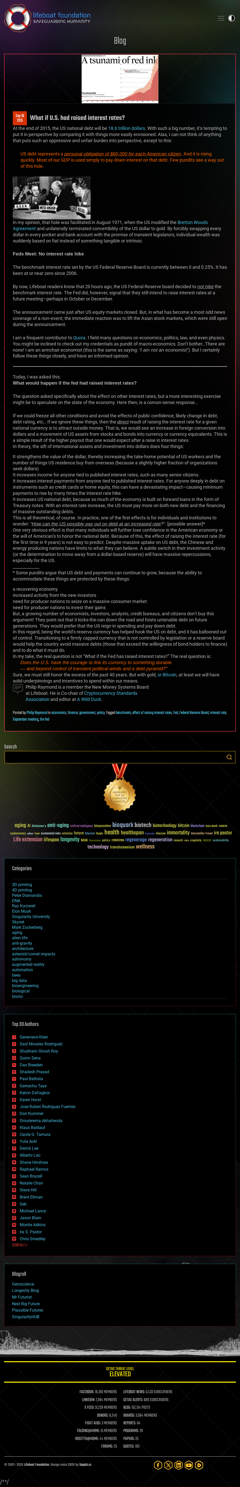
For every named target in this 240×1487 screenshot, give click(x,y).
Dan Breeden (31, 1065)
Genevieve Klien (34, 1037)
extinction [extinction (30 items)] (67, 833)
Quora (79, 337)
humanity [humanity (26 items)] (150, 833)
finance (73, 713)
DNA (16, 900)
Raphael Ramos (34, 1169)
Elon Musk (21, 911)
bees (16, 975)
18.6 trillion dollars (126, 128)
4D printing (22, 890)
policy (101, 713)
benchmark (123, 713)
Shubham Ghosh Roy (39, 1051)
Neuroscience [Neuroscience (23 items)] (95, 841)
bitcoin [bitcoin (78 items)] (183, 826)
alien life (19, 937)
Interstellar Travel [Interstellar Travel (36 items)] (202, 834)
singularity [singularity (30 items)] (196, 840)
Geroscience (23, 1284)
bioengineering (25, 985)
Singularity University (31, 916)
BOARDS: (129, 1415)
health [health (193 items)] (111, 832)
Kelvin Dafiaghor (35, 1092)
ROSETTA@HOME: (87, 1439)
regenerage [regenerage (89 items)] (136, 840)
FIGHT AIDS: (93, 1423)
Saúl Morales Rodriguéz (41, 1044)
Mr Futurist (22, 1297)
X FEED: (89, 1407)
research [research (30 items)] (178, 840)
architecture (22, 948)
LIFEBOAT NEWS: (134, 1392)
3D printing (22, 884)
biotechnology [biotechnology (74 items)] (165, 826)
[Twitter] (168, 1465)
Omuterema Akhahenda (41, 1120)
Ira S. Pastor (31, 1231)
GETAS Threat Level (120, 1373)
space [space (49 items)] (207, 840)
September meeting (25, 719)
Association (37, 699)
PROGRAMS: (131, 1431)
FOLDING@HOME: (88, 1431)
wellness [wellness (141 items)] (145, 847)
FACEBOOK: (87, 1392)
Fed (175, 713)
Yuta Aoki (28, 1141)
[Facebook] (158, 1465)
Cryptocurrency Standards (110, 693)
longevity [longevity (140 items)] (70, 839)
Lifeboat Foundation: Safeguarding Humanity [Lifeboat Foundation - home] (107, 18)
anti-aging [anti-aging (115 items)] (58, 825)
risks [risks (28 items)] (186, 840)
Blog (120, 41)
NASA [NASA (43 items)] (84, 840)
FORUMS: (107, 1446)
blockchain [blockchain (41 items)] (197, 826)
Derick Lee (29, 1148)
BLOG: (127, 1407)
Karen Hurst (30, 1099)
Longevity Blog (25, 1290)
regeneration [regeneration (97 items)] (160, 840)
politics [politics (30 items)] (106, 840)
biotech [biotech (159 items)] (143, 825)
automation (22, 969)
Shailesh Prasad (34, 1071)
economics (58, 713)
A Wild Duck (89, 699)
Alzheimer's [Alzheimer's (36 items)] (39, 826)
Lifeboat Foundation (36, 1465)
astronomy (21, 959)
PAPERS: (129, 1439)
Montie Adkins (33, 1224)
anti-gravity (22, 943)
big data (19, 980)
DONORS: (102, 1415)
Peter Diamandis (27, 895)
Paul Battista (31, 1078)
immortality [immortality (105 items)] (178, 833)
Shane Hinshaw (34, 1162)
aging (17, 932)
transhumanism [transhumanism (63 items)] (122, 847)
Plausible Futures (27, 1310)
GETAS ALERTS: (133, 1400)
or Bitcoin (167, 674)
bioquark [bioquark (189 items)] (122, 825)
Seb (23, 1204)
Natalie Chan (31, 1183)
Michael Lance (33, 1211)
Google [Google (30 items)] (99, 833)
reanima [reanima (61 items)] (118, 840)
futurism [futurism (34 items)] (90, 834)
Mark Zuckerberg (27, 927)
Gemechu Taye (33, 1085)
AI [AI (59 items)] (28, 826)
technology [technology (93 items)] (98, 847)
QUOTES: (128, 1446)
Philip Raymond (37, 713)
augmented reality (28, 964)
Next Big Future (26, 1303)
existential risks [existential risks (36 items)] (51, 834)
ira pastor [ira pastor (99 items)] (223, 833)
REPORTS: (129, 1423)
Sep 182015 (20, 118)
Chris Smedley (33, 1238)
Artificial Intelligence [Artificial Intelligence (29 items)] (81, 826)
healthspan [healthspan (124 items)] (132, 833)
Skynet (18, 922)
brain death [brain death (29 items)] (211, 826)
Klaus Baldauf (32, 1127)
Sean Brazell (31, 1176)
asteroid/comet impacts (33, 954)
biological (21, 991)
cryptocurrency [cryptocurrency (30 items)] (18, 833)
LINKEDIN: (88, 1400)
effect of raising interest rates (152, 713)
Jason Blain (30, 1217)
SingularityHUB (25, 1316)
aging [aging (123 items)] (20, 825)
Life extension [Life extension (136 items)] (27, 839)
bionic (17, 996)
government (87, 713)
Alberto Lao (30, 1155)
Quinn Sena (30, 1058)
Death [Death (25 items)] (37, 833)
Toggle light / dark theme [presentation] (231, 18)
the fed (44, 719)
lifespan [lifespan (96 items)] (51, 840)
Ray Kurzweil (23, 905)
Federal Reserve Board (194, 713)
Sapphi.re (85, 1465)
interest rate (218, 713)
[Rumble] (199, 1465)
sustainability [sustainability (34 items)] (221, 841)
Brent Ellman (31, 1197)
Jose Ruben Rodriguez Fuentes (47, 1106)
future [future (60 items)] (79, 833)
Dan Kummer (31, 1113)
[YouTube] (189, 1465)
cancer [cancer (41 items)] (223, 826)
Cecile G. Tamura (35, 1134)
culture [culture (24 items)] (30, 833)
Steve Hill (28, 1190)
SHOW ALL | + (20, 1245)
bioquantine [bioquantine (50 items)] (102, 826)
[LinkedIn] (178, 1465)
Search (229, 757)
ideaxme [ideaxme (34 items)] (161, 834)
